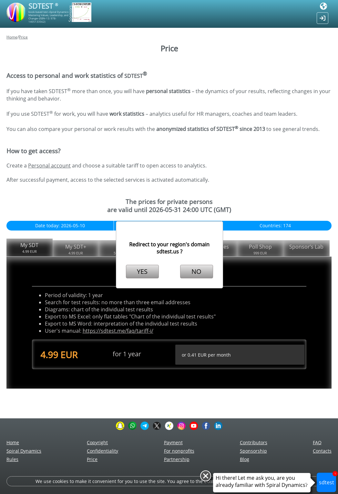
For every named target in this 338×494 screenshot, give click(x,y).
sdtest (328, 479)
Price (23, 37)
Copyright (97, 442)
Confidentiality (102, 451)
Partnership (176, 459)
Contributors (253, 442)
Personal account (49, 165)
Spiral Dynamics (23, 451)
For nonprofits (179, 451)
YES (142, 271)
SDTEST (43, 6)
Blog (244, 459)
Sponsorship (253, 451)
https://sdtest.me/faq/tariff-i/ (118, 330)
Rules (12, 459)
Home (11, 37)
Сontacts (322, 451)
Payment (173, 442)
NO (196, 271)
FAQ (317, 442)
